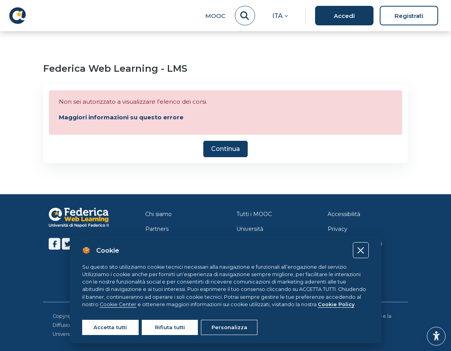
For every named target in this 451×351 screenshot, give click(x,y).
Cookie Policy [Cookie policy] (336, 304)
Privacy (337, 228)
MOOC (215, 16)
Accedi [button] (344, 16)
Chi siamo (158, 214)
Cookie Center (118, 304)
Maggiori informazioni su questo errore (121, 117)
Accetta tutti (110, 327)
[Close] (361, 250)
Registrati (409, 16)
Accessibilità (344, 214)
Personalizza (229, 327)
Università (249, 228)
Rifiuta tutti (170, 327)
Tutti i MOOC (254, 214)
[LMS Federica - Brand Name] (17, 15)
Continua (225, 148)
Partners (157, 228)
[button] (280, 15)
